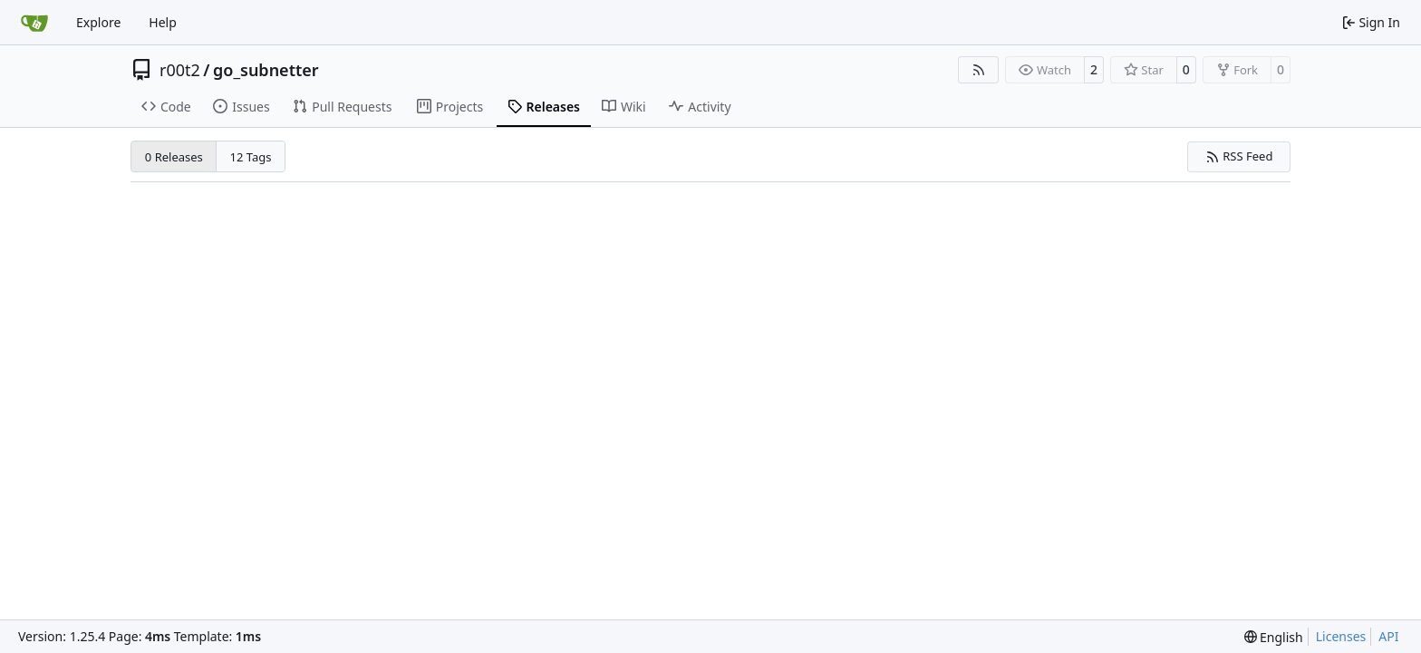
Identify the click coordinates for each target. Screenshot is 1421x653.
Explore (98, 22)
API (1388, 636)
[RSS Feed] (979, 69)
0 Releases (174, 157)
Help (163, 22)
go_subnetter (266, 70)
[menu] (1273, 637)
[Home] (34, 22)
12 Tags (251, 157)
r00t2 (180, 70)
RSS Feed (1239, 156)
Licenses (1341, 636)
